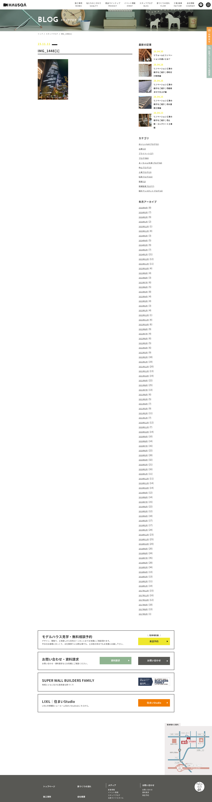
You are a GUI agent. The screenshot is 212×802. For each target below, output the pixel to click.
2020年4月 (144, 444)
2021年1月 (144, 405)
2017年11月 (145, 570)
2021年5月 (144, 388)
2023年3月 (144, 297)
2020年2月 (144, 453)
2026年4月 (144, 210)
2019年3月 (144, 501)
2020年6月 (144, 436)
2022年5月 (144, 336)
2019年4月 (144, 496)
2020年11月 (145, 414)
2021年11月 (145, 362)
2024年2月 (144, 249)
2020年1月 (144, 457)
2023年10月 (145, 266)
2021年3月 (144, 396)
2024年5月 (144, 236)
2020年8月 (144, 427)
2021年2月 (144, 401)
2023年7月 (144, 279)
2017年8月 (144, 583)
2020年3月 (144, 449)
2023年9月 (144, 270)
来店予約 (154, 615)
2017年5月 (144, 588)
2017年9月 (144, 579)
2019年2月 (144, 505)
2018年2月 (144, 557)
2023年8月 (144, 275)
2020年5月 (144, 440)
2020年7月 (144, 431)
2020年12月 (145, 409)
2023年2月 (144, 301)
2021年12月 (145, 357)
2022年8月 (144, 323)
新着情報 (111, 755)
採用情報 (78, 767)
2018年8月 (144, 531)
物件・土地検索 (115, 771)
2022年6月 (144, 331)
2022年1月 (144, 353)
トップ (40, 34)
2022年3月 (144, 344)
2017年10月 (145, 575)
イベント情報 (113, 758)
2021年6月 (144, 383)
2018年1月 (144, 561)
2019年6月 (144, 488)
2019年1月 (144, 509)
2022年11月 (145, 314)
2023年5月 (144, 288)
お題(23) (143, 154)
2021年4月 (144, 392)
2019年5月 (144, 492)
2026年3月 (144, 214)
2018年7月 (144, 535)
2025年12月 (145, 227)
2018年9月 (144, 527)
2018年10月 (145, 522)
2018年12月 (145, 514)
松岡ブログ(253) (147, 180)
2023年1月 (144, 305)
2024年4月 (144, 240)
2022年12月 (145, 309)
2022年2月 (144, 349)
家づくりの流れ (81, 751)
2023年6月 (144, 283)
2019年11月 (145, 466)
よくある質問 (80, 775)
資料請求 (115, 633)
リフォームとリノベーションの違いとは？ (163, 58)
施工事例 (44, 759)
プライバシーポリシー (84, 783)
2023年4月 (144, 292)
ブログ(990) (145, 163)
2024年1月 (144, 253)
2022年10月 (145, 318)
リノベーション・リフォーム (51, 785)
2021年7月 (144, 379)
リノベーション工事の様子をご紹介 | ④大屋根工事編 (163, 109)
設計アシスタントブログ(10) (153, 193)
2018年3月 (144, 553)
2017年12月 (145, 566)
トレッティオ (45, 779)
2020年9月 (144, 422)
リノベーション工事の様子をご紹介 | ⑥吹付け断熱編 (163, 74)
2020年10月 (145, 418)
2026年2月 (144, 218)
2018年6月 (144, 540)
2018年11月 (145, 518)
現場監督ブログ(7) (148, 189)
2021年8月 (144, 375)
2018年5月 (144, 544)
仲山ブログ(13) (146, 171)
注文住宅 (43, 782)
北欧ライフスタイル (116, 763)
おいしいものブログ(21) (151, 149)
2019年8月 (144, 479)
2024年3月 (144, 244)
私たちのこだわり (48, 767)
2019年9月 (144, 475)
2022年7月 (144, 327)
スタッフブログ (52, 34)
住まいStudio (154, 670)
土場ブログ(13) (146, 176)
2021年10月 (145, 366)
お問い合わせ (154, 633)
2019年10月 (145, 470)
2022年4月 (144, 340)
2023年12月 (145, 257)
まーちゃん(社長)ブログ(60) (153, 167)
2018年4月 (144, 548)
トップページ (46, 751)
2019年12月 (145, 462)
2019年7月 (144, 483)
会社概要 (78, 759)
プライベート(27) (148, 158)
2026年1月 (144, 223)
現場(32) (143, 184)
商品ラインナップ (48, 775)
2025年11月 (145, 231)
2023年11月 (145, 262)
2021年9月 (144, 370)
